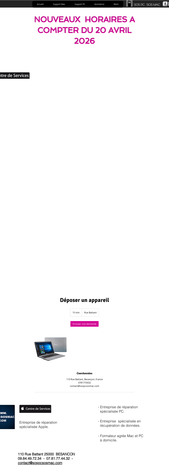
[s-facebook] (165, 3)
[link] (84, 324)
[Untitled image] (50, 349)
